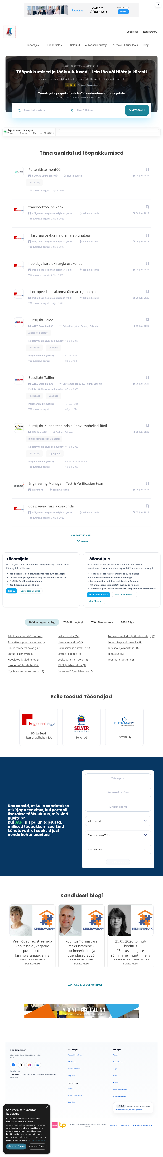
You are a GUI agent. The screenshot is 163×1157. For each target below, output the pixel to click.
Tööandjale (53, 45)
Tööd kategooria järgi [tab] (42, 622)
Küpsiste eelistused (143, 1125)
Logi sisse (132, 31)
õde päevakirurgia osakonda (51, 506)
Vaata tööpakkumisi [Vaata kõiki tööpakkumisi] (30, 590)
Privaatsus (113, 1125)
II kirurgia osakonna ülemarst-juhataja (59, 235)
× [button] (46, 1107)
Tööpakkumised (118, 1062)
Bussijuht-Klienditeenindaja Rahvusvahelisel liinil (67, 425)
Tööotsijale (33, 45)
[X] (21, 1065)
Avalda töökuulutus (98, 594)
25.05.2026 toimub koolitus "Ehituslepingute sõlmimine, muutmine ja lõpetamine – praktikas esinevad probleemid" (130, 953)
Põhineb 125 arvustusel (81, 85)
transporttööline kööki (46, 207)
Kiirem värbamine (74, 1069)
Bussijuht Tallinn (41, 377)
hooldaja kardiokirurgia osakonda (55, 263)
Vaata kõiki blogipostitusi (83, 984)
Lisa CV (11, 590)
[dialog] (26, 1129)
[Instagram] (29, 1065)
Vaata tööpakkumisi (75, 1095)
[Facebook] (13, 1065)
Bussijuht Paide (40, 319)
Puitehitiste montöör (45, 169)
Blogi (146, 45)
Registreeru (150, 31)
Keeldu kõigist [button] (37, 1146)
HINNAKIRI (74, 45)
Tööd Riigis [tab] (127, 622)
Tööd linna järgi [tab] (73, 622)
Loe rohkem (32, 963)
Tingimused (125, 1125)
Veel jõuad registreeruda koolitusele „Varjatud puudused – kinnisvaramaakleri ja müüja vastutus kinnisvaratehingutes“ (32, 953)
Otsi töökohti (137, 110)
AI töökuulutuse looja (125, 45)
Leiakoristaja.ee (15, 1075)
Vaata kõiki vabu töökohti (81, 536)
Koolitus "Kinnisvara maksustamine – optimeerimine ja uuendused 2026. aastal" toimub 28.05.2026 (81, 953)
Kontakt (115, 1082)
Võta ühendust (96, 601)
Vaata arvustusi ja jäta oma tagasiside (129, 1109)
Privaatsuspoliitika (119, 1096)
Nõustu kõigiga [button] (16, 1146)
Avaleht (115, 1055)
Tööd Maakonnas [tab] (102, 622)
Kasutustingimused (120, 1089)
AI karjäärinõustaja (96, 45)
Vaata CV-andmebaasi (124, 594)
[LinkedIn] (37, 1065)
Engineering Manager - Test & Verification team (66, 483)
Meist (115, 1075)
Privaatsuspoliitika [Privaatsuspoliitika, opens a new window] (36, 1140)
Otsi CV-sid (72, 1062)
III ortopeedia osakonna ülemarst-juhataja (62, 291)
